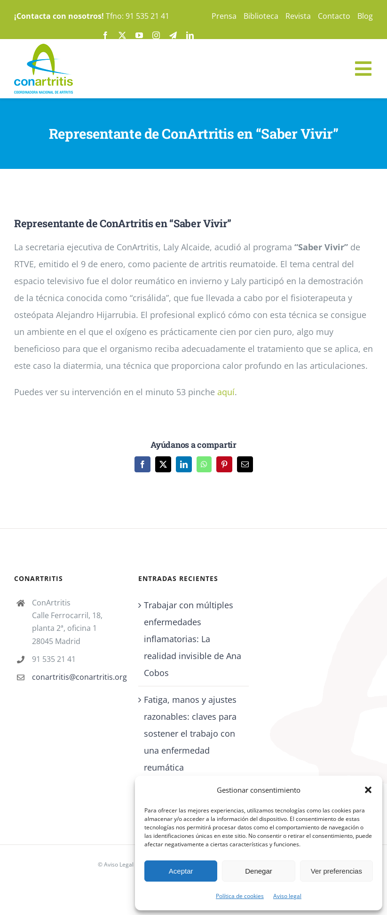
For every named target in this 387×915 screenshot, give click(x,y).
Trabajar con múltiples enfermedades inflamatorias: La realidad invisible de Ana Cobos (192, 638)
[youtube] (139, 35)
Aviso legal (287, 896)
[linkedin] (190, 35)
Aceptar (181, 871)
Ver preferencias (336, 871)
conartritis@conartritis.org (78, 677)
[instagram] (156, 35)
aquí (226, 392)
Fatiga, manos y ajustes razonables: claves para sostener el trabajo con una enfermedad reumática (190, 733)
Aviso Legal (119, 864)
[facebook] (105, 35)
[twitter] (122, 35)
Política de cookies (240, 896)
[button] (368, 790)
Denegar (258, 871)
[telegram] (173, 35)
